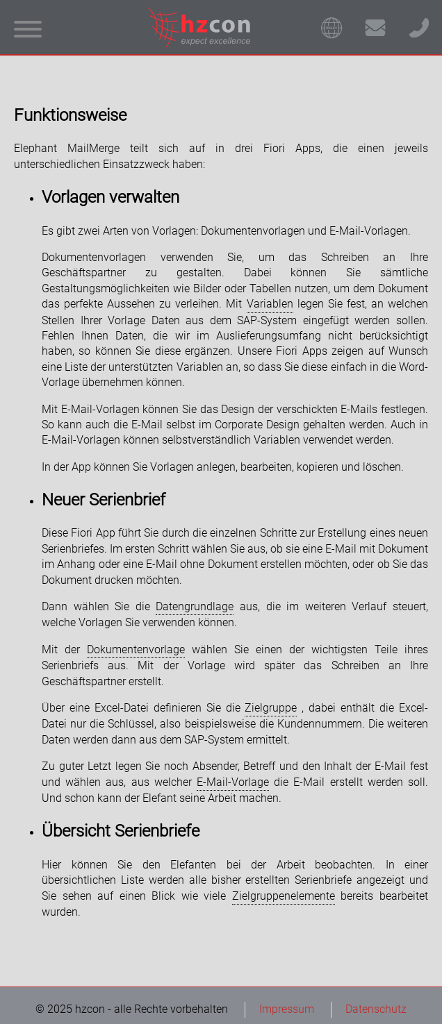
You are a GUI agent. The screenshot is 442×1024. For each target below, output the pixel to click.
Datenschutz (376, 1009)
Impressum (286, 1009)
